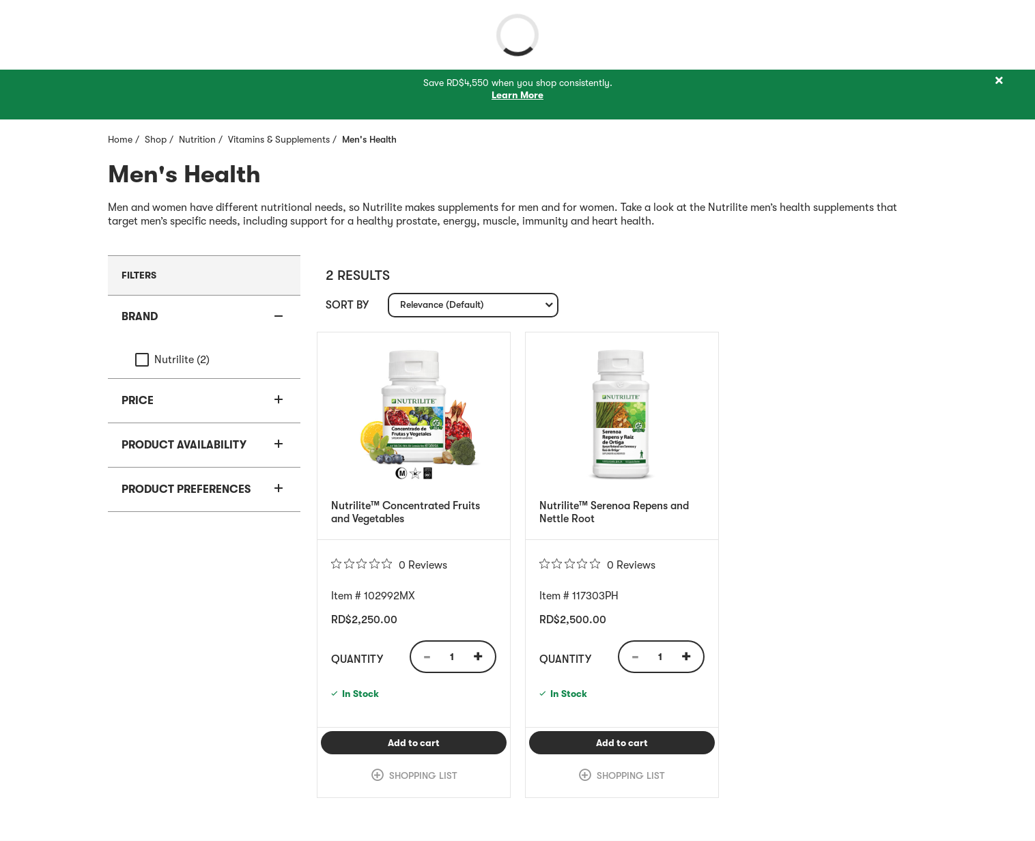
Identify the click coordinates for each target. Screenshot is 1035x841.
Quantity (357, 659)
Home (120, 139)
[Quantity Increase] (482, 656)
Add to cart (447, 742)
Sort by (347, 305)
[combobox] (473, 305)
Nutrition (197, 139)
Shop (156, 139)
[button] (204, 317)
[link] (413, 776)
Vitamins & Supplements (279, 139)
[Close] (998, 81)
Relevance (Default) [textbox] (441, 307)
